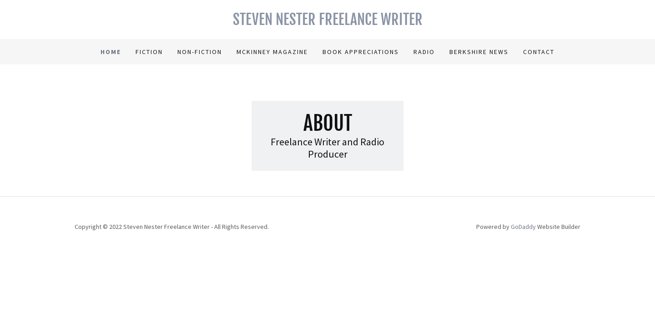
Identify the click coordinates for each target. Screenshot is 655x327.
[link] (327, 22)
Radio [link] (424, 52)
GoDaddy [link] (523, 227)
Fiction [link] (149, 52)
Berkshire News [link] (479, 52)
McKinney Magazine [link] (272, 52)
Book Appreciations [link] (360, 52)
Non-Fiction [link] (199, 52)
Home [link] (111, 52)
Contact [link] (538, 52)
